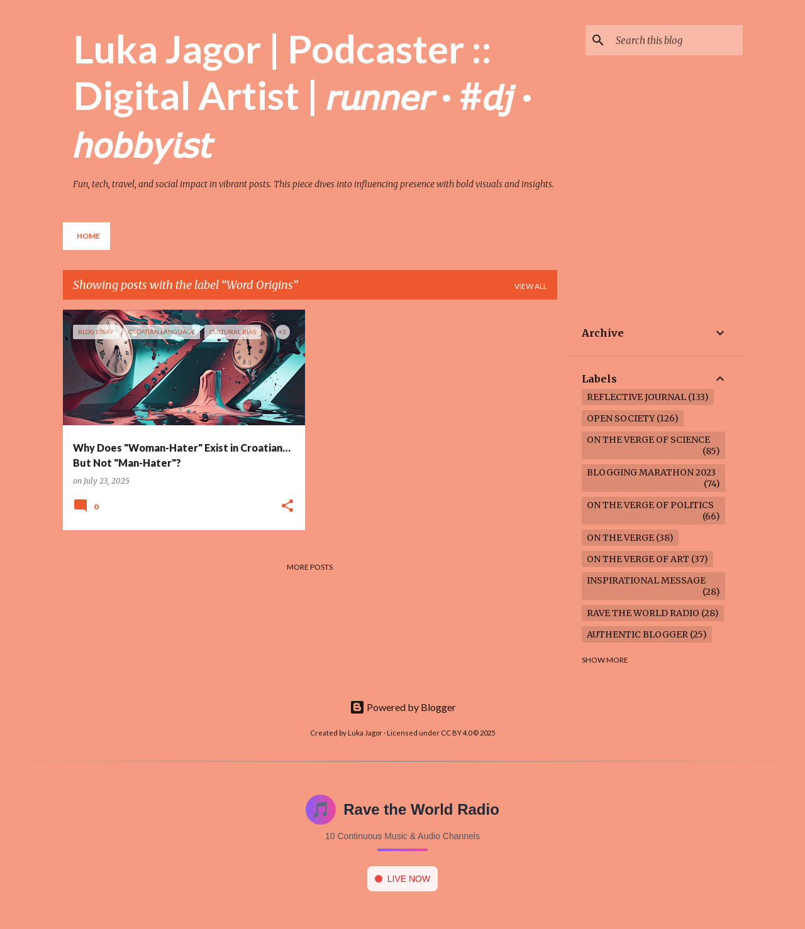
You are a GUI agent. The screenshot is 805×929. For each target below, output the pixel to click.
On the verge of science (648, 439)
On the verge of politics (650, 505)
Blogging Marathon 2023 (651, 472)
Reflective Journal (636, 397)
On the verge (620, 537)
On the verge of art (638, 559)
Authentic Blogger (637, 634)
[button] (287, 506)
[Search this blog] (677, 40)
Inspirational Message (646, 580)
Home (88, 236)
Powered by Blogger (403, 707)
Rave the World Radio (643, 613)
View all (530, 286)
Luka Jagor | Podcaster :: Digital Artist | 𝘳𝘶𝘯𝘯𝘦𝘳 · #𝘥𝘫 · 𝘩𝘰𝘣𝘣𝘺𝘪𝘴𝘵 (303, 95)
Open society (621, 418)
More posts (310, 567)
